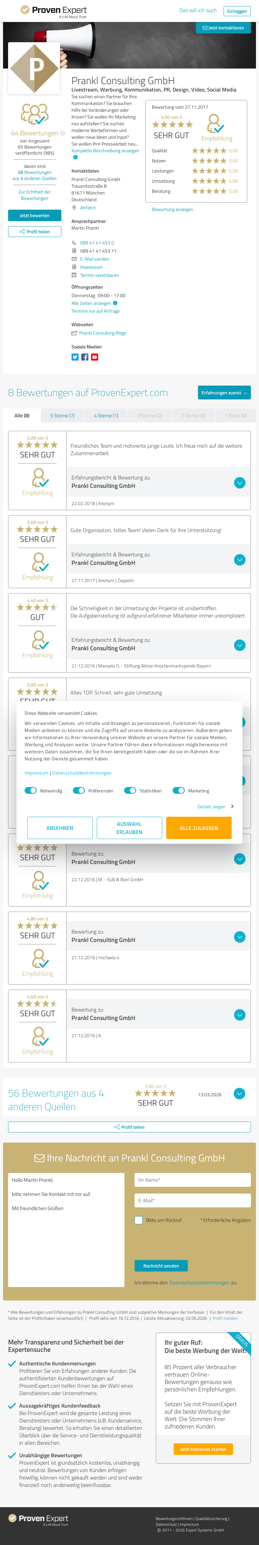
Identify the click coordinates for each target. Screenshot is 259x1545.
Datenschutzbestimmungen (85, 772)
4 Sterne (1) (106, 415)
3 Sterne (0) (150, 415)
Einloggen (237, 11)
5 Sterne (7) (62, 415)
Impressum (39, 772)
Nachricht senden (161, 1265)
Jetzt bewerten (35, 215)
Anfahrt (88, 207)
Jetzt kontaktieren (223, 27)
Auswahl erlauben (130, 828)
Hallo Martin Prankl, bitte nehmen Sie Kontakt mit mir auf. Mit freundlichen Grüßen (66, 1230)
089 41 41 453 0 (97, 242)
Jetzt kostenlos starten (203, 1449)
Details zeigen (209, 806)
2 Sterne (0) (193, 415)
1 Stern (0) (236, 415)
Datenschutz (166, 1524)
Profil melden (225, 1318)
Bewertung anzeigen (172, 209)
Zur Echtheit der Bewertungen (35, 194)
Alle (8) (22, 415)
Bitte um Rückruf (164, 1220)
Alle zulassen (199, 828)
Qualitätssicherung (211, 1518)
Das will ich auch (198, 10)
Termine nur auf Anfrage (95, 311)
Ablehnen (60, 828)
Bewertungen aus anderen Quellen (34, 175)
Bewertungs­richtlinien (174, 1518)
